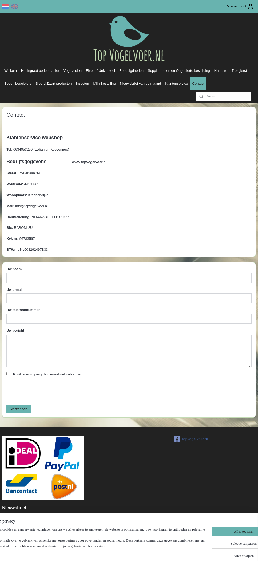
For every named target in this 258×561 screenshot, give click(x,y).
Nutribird (220, 71)
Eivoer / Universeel (100, 71)
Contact (198, 83)
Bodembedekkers (17, 83)
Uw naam (14, 269)
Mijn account (240, 6)
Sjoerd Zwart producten (53, 83)
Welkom (10, 71)
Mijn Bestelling (104, 83)
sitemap (114, 551)
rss (123, 551)
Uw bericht (15, 331)
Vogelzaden (72, 71)
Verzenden (19, 409)
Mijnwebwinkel (182, 551)
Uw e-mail (14, 290)
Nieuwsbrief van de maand (140, 83)
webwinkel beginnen (141, 551)
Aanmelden (15, 529)
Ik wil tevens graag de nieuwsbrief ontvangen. (48, 374)
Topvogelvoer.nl (191, 439)
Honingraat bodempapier (40, 71)
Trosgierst (239, 71)
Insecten (82, 83)
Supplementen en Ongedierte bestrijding (179, 71)
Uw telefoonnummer (23, 310)
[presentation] (47, 390)
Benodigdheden (131, 71)
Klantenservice (176, 83)
